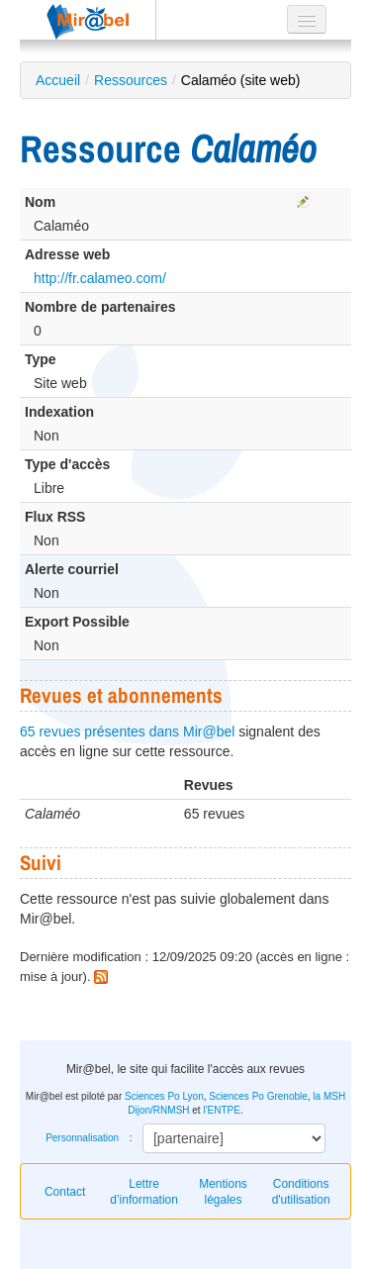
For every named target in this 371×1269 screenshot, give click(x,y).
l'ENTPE (221, 1110)
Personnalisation (82, 1137)
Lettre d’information (144, 1192)
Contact (65, 1192)
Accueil (58, 80)
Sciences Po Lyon (164, 1096)
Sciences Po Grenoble (258, 1096)
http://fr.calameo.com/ (100, 278)
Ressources (130, 80)
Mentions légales (223, 1192)
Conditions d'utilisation (301, 1192)
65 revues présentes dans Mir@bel (127, 731)
